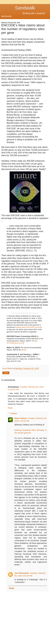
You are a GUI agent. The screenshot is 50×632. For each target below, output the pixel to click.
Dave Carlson (20, 418)
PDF (24, 350)
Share (6, 373)
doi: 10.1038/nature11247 (22, 342)
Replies (14, 413)
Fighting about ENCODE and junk (28, 327)
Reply (10, 408)
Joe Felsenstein (21, 573)
